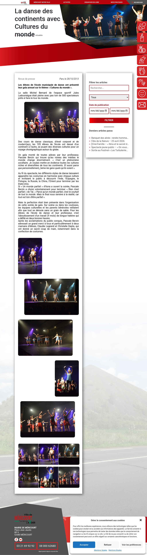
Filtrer (109, 120)
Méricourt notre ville (42, 2)
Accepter (84, 545)
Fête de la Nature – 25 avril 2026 (108, 141)
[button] (141, 520)
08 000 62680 (47, 546)
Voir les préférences (131, 545)
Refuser (107, 545)
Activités (66, 2)
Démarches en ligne (91, 2)
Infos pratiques (116, 2)
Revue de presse (26, 78)
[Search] (139, 2)
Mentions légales (100, 550)
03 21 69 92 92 (25, 546)
